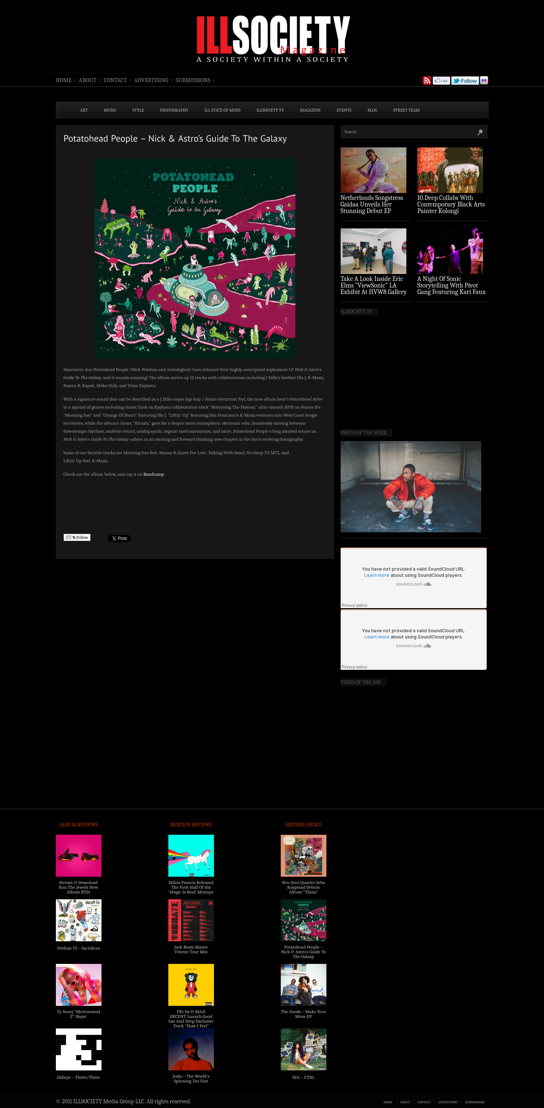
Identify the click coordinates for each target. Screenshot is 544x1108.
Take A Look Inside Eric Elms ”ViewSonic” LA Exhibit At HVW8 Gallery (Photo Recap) (374, 288)
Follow (77, 537)
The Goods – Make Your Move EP (303, 1014)
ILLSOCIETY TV (270, 110)
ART (84, 110)
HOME (64, 80)
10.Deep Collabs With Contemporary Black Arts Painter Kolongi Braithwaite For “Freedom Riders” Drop (451, 211)
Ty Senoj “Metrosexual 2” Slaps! (78, 1014)
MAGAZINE (310, 110)
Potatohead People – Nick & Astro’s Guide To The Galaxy (303, 951)
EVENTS (344, 110)
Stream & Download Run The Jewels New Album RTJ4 (78, 887)
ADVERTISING (151, 80)
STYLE (138, 110)
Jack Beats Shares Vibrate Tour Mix (191, 949)
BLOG (373, 110)
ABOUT (87, 80)
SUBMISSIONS (193, 80)
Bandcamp (153, 474)
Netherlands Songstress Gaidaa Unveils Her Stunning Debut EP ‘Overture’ (372, 207)
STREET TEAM (406, 110)
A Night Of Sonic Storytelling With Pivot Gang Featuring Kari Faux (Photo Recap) (451, 288)
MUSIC (110, 110)
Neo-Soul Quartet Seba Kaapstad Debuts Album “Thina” (303, 887)
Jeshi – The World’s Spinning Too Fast (190, 1078)
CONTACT (115, 80)
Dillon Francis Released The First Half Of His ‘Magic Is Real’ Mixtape (191, 887)
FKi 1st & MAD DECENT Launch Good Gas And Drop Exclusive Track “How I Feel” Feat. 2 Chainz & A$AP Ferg (191, 1023)
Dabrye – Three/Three (78, 1077)
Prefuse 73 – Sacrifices (78, 948)
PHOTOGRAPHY (174, 110)
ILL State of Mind (222, 110)
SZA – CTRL (303, 1077)
